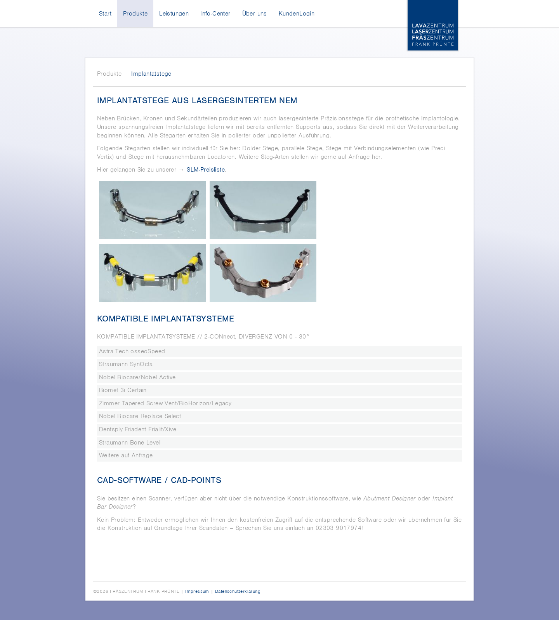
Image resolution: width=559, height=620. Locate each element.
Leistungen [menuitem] (174, 13)
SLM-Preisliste (206, 170)
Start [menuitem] (105, 13)
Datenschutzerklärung (237, 591)
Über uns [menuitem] (254, 13)
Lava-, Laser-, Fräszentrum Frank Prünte (433, 25)
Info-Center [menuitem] (215, 13)
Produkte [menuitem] (135, 13)
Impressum (197, 591)
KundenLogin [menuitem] (296, 13)
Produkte (109, 74)
